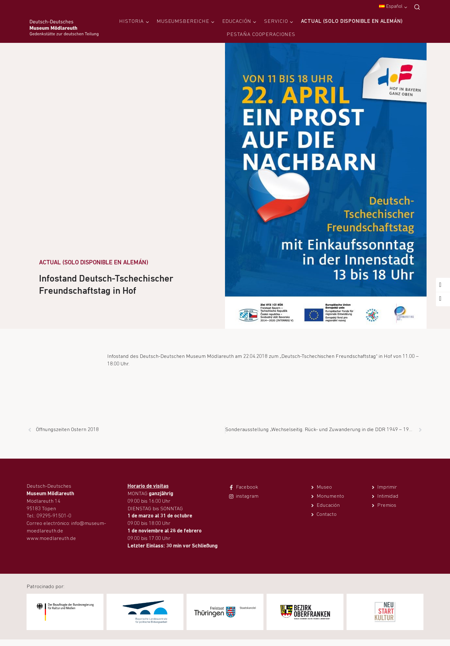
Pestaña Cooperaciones (261, 34)
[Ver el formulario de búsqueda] (417, 7)
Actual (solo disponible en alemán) (352, 21)
